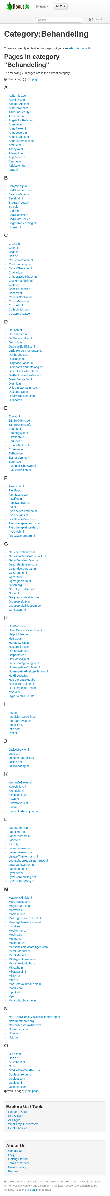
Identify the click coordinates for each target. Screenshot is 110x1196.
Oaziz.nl (14, 1058)
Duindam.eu (16, 400)
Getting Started (18, 1159)
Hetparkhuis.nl (18, 655)
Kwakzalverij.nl (18, 803)
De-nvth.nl (15, 330)
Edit (60, 6)
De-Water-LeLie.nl (20, 338)
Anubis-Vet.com (19, 136)
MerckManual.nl (19, 955)
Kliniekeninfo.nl (18, 794)
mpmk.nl (14, 992)
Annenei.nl (15, 124)
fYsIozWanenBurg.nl (22, 535)
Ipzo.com (14, 729)
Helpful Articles (17, 1128)
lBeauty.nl (15, 844)
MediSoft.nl (16, 938)
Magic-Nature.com (20, 905)
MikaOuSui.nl (17, 971)
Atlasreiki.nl (16, 153)
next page (32, 79)
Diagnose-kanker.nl (21, 363)
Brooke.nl (15, 227)
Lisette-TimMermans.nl (23, 856)
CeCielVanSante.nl (21, 260)
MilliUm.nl (15, 975)
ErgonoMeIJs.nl (19, 445)
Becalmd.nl (16, 198)
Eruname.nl (16, 449)
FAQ (11, 1155)
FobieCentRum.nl (20, 502)
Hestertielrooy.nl (19, 646)
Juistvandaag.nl (19, 766)
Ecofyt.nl (14, 416)
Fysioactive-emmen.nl (23, 511)
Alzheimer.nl (16, 116)
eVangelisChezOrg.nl (22, 465)
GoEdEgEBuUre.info (22, 589)
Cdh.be (13, 256)
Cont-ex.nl (15, 293)
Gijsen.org (15, 585)
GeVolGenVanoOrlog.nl (23, 560)
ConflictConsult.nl (20, 289)
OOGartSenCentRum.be (24, 1070)
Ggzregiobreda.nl (20, 581)
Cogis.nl (14, 284)
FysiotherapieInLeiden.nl (24, 527)
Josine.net (15, 762)
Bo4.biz (13, 206)
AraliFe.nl (15, 145)
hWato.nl (14, 692)
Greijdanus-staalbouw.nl (24, 597)
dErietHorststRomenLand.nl (26, 350)
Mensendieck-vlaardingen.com (28, 947)
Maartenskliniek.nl (20, 897)
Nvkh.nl (13, 1037)
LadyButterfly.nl (18, 827)
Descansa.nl (16, 358)
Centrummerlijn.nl (20, 264)
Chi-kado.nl (16, 272)
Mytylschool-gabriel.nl (22, 1000)
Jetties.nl (14, 753)
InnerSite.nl (16, 725)
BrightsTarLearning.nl (22, 223)
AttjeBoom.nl (17, 157)
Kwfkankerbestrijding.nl (23, 811)
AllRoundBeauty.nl (20, 112)
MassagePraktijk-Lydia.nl (25, 922)
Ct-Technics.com (19, 309)
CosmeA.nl (16, 305)
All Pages (14, 1120)
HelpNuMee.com (19, 634)
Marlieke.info (17, 914)
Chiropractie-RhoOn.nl (23, 276)
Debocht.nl (15, 342)
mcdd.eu (14, 926)
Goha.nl (14, 593)
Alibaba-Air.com (19, 103)
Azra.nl (13, 169)
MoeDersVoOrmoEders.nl (25, 984)
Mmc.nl (13, 980)
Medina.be (15, 934)
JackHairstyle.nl (19, 749)
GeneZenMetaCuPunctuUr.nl (27, 556)
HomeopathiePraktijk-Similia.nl (28, 671)
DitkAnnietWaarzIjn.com (24, 387)
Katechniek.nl (17, 786)
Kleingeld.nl (16, 790)
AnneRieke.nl (17, 128)
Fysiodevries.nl (18, 515)
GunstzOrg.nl (17, 609)
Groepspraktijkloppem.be (25, 605)
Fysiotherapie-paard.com (25, 523)
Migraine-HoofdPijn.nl (22, 963)
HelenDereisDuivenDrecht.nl (27, 630)
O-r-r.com (15, 1054)
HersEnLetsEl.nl (19, 642)
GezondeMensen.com (23, 564)
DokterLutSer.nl (19, 391)
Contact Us (15, 1150)
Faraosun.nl (16, 486)
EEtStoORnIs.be (19, 420)
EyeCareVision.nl (20, 470)
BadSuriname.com (20, 190)
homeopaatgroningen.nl (24, 663)
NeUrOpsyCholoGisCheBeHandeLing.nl (34, 1017)
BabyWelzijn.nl (18, 186)
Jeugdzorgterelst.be (21, 757)
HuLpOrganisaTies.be (23, 688)
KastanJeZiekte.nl (20, 782)
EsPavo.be (16, 453)
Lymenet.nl (16, 873)
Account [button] (97, 19)
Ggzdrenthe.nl (18, 572)
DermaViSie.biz (18, 354)
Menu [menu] (42, 6)
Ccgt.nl (13, 252)
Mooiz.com (16, 988)
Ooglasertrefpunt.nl (21, 1074)
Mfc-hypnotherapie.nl (22, 959)
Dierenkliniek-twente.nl (23, 371)
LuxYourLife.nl (18, 868)
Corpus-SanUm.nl (20, 297)
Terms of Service (19, 1163)
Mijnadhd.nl (16, 967)
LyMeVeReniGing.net (22, 877)
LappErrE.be (17, 831)
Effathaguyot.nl (18, 433)
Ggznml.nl (15, 576)
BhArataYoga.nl (19, 202)
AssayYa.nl (16, 149)
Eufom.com (16, 461)
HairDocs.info (17, 626)
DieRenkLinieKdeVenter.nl (25, 375)
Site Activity (15, 1115)
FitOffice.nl (15, 498)
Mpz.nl (13, 996)
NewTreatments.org (21, 1021)
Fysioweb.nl (16, 531)
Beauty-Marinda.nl (20, 194)
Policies (13, 1171)
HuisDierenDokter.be (22, 679)
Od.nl (12, 1066)
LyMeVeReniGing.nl (21, 881)
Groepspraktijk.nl (19, 601)
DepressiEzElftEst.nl (22, 346)
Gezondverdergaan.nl (22, 568)
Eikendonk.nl (17, 437)
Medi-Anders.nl (18, 930)
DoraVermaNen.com (22, 396)
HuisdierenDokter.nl (21, 683)
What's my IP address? (23, 1124)
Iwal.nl (13, 733)
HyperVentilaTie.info (21, 696)
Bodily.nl (14, 210)
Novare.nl (15, 1033)
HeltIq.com (15, 638)
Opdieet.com (17, 1078)
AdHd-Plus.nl (17, 99)
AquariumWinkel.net (21, 141)
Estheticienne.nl (19, 457)
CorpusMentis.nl (19, 301)
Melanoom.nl (17, 943)
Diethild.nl (15, 383)
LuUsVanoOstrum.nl (21, 864)
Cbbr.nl (13, 247)
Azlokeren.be (17, 165)
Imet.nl (13, 712)
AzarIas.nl (15, 161)
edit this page (78, 48)
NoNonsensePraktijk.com (25, 1025)
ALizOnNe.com (18, 108)
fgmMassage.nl (18, 494)
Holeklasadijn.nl (19, 659)
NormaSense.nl (19, 1029)
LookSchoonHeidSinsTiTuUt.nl (28, 860)
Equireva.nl (16, 441)
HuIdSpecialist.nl (19, 675)
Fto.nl (12, 507)
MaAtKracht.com (19, 901)
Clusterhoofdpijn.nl (20, 280)
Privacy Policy (17, 1167)
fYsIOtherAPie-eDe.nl (22, 519)
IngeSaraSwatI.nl (20, 720)
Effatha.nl (15, 428)
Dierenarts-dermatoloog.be (26, 367)
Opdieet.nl (15, 1082)
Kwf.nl (12, 807)
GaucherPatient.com (22, 552)
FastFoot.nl (16, 490)
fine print (32, 1189)
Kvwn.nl (14, 799)
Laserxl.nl (15, 840)
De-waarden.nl (18, 334)
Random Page (17, 1111)
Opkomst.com (17, 1086)
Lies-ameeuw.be (19, 848)
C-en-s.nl (14, 243)
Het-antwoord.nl (19, 650)
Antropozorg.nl (18, 132)
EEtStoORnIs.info (20, 424)
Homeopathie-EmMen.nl (24, 667)
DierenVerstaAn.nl (20, 379)
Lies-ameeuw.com (20, 852)
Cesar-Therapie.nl (20, 268)
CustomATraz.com (20, 313)
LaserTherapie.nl (19, 836)
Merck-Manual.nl (19, 951)
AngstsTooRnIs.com (21, 120)
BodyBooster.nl (18, 215)
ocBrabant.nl (17, 1062)
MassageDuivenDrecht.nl (25, 918)
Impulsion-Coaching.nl (23, 716)
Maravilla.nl (16, 910)
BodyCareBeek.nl (20, 219)
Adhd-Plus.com (18, 95)
